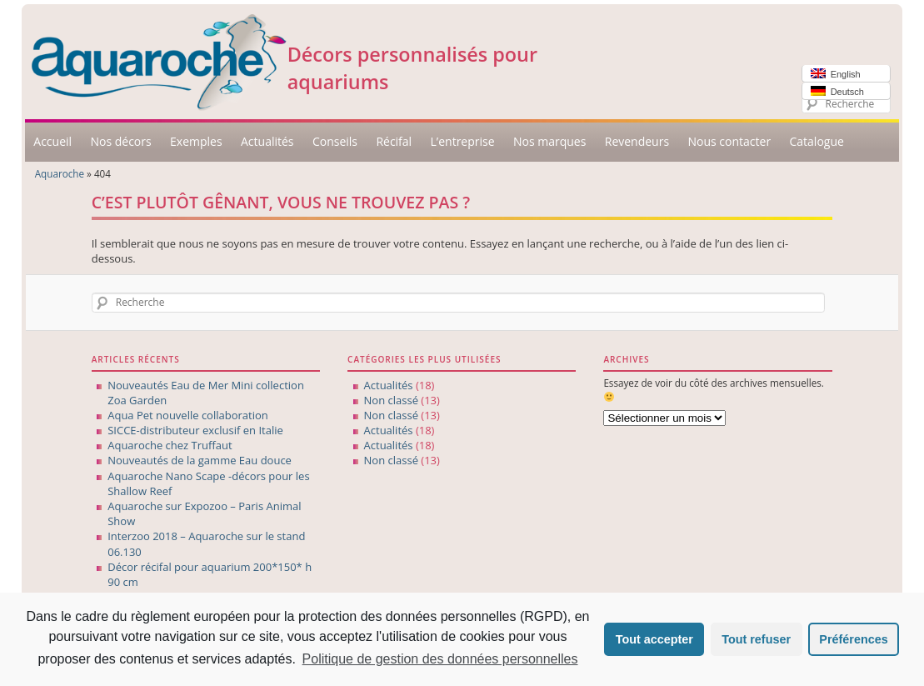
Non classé (391, 400)
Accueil (52, 141)
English (836, 73)
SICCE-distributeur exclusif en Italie (195, 430)
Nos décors (120, 141)
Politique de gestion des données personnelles (440, 659)
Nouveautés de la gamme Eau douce (199, 460)
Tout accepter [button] (654, 639)
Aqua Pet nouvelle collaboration (187, 415)
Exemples (196, 141)
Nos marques (549, 141)
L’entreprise (463, 141)
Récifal (394, 141)
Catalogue (816, 141)
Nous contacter (729, 141)
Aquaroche (59, 173)
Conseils (334, 141)
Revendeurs (637, 141)
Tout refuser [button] (756, 639)
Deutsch (837, 91)
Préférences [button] (853, 639)
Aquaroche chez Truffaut (169, 445)
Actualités (267, 141)
